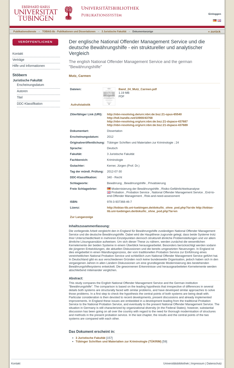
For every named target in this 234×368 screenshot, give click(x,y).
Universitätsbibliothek (176, 363)
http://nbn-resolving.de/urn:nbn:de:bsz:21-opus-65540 (144, 114)
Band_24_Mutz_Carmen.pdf (138, 89)
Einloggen (214, 13)
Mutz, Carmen (80, 76)
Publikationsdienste (24, 31)
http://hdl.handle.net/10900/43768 (130, 118)
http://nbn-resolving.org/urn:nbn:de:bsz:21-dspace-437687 (147, 121)
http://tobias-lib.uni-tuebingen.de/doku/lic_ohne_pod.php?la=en (160, 209)
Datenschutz (214, 363)
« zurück (214, 31)
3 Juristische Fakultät (114, 31)
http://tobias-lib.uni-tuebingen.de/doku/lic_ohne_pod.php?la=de (151, 207)
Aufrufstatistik (80, 104)
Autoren (22, 91)
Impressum (197, 363)
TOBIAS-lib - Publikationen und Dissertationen (69, 31)
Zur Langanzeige (81, 217)
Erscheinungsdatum (30, 85)
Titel (20, 97)
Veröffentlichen (35, 42)
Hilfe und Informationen (29, 66)
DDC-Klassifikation (30, 103)
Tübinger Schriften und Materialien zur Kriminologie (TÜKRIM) (119, 341)
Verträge (18, 59)
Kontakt (18, 53)
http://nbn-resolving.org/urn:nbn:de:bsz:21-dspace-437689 (147, 125)
